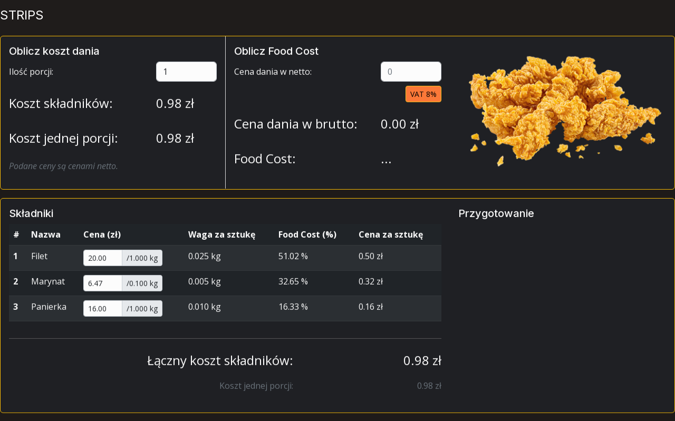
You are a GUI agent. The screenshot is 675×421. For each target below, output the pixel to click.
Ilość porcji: (31, 77)
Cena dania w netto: (273, 77)
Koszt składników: (61, 108)
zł (175, 108)
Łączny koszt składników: (220, 365)
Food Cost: (265, 163)
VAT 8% (423, 99)
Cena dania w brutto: (296, 129)
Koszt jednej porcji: (63, 143)
